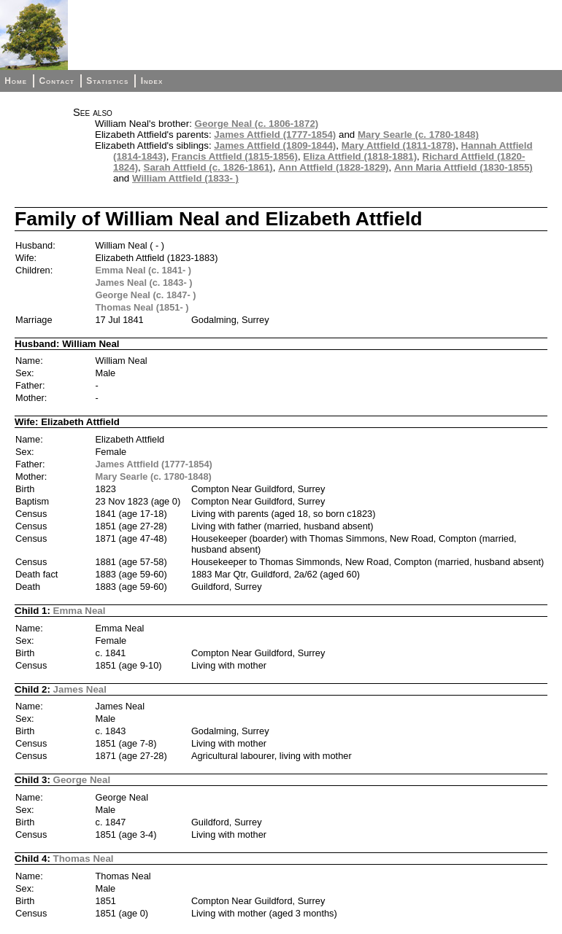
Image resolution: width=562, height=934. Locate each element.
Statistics (107, 81)
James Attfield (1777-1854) (275, 134)
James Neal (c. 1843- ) (144, 282)
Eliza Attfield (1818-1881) (360, 156)
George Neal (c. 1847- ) (146, 294)
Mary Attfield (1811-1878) (399, 145)
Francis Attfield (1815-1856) (235, 156)
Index (152, 81)
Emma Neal (79, 610)
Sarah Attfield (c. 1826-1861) (208, 167)
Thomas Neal (83, 858)
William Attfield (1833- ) (185, 178)
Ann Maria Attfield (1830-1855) (463, 167)
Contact (56, 81)
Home (15, 81)
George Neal (82, 779)
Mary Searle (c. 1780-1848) (418, 134)
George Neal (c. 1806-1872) (257, 123)
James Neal (80, 689)
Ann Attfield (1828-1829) (333, 167)
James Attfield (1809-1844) (275, 145)
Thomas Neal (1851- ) (142, 307)
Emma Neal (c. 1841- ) (144, 270)
